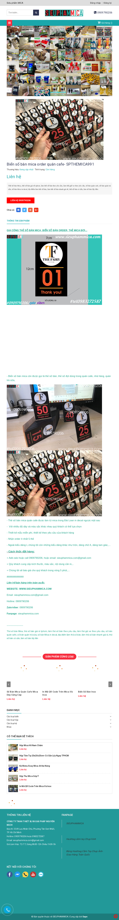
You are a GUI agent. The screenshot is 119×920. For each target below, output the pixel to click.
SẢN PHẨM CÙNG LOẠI (59, 656)
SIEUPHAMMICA (75, 823)
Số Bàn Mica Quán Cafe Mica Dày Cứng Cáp (22, 693)
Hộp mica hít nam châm (31, 745)
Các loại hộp (12, 720)
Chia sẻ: (11, 210)
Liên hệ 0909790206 (20, 200)
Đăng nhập (95, 3)
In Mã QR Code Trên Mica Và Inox (57, 693)
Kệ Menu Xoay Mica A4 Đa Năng (34, 766)
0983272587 (38, 836)
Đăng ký (108, 3)
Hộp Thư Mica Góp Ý (29, 776)
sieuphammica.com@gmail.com (28, 840)
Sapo (85, 916)
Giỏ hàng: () (105, 22)
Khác (9, 727)
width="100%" (54, 338)
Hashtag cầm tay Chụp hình (81, 839)
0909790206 (104, 12)
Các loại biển (13, 716)
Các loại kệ (12, 723)
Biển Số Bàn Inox (87, 691)
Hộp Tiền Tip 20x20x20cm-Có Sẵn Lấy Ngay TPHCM (44, 755)
